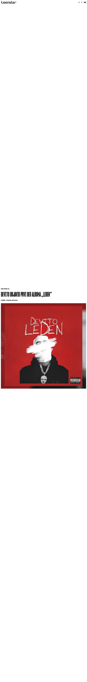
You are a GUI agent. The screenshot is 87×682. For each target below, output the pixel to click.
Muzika (5, 289)
